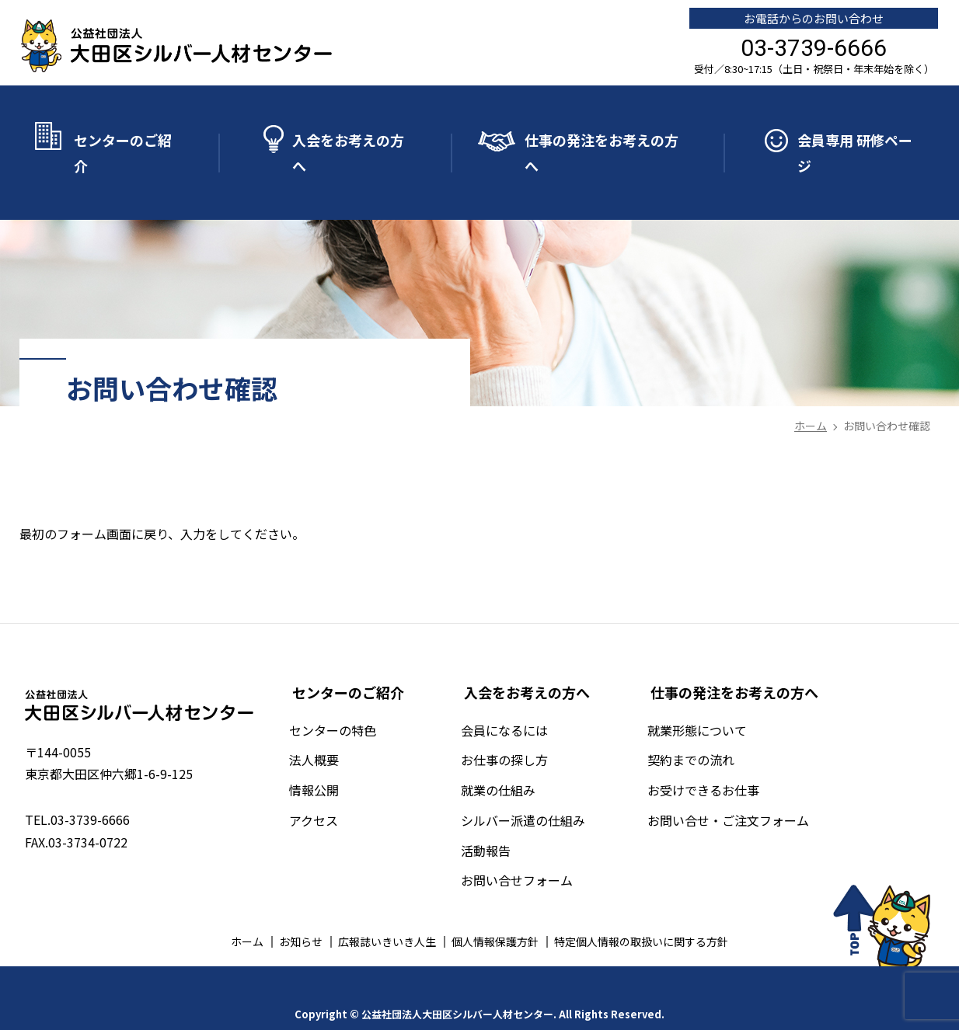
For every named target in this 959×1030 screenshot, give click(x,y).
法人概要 (332, 728)
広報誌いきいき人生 (387, 909)
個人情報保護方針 (495, 909)
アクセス (331, 787)
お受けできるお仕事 (709, 758)
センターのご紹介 (123, 141)
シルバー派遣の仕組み (535, 787)
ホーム (247, 909)
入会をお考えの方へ (348, 141)
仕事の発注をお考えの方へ (601, 141)
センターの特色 (350, 697)
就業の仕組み (510, 758)
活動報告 (498, 818)
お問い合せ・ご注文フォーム (734, 787)
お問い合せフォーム (529, 848)
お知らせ (301, 909)
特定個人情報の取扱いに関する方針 (641, 909)
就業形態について (703, 697)
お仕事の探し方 (516, 728)
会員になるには (516, 697)
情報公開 (332, 758)
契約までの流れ (697, 728)
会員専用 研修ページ (854, 141)
